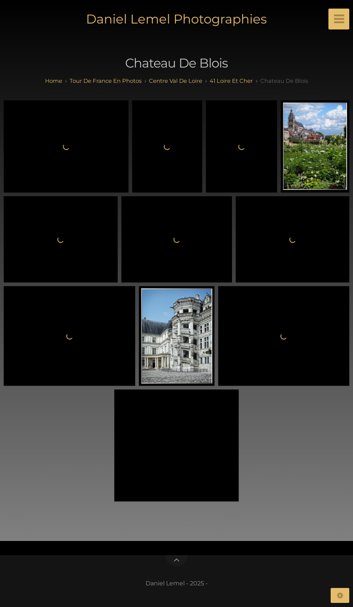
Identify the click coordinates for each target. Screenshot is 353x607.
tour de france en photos (105, 80)
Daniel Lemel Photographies (176, 19)
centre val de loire (175, 80)
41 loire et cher (231, 80)
